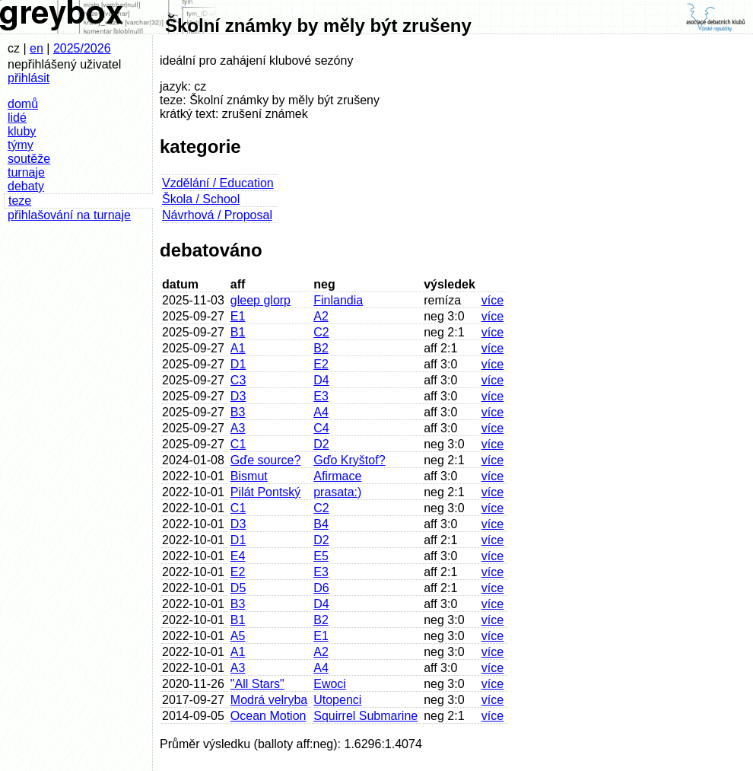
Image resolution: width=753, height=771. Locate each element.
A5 (238, 635)
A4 (321, 412)
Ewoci (329, 683)
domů (23, 103)
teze (19, 200)
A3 (238, 428)
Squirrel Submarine (365, 715)
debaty (26, 186)
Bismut (249, 476)
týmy (20, 145)
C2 (321, 332)
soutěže (29, 158)
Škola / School (201, 199)
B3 (238, 412)
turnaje (26, 172)
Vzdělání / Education (218, 183)
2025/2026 (82, 48)
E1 (238, 316)
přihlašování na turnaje (69, 215)
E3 (321, 396)
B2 (321, 348)
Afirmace (337, 476)
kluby (22, 131)
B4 (321, 524)
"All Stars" (257, 683)
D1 (238, 364)
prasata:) (337, 492)
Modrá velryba (268, 699)
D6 (321, 587)
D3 (238, 396)
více (492, 300)
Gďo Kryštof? (349, 460)
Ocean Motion (268, 715)
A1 (238, 348)
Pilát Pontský (265, 492)
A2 (321, 316)
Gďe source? (265, 460)
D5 (238, 587)
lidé (17, 117)
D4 (321, 380)
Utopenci (337, 699)
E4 (238, 556)
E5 (321, 556)
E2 (321, 364)
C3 (238, 380)
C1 (238, 444)
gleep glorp (260, 300)
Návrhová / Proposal (217, 215)
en (36, 48)
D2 (321, 444)
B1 (238, 332)
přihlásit (28, 78)
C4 (321, 428)
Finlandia (338, 300)
